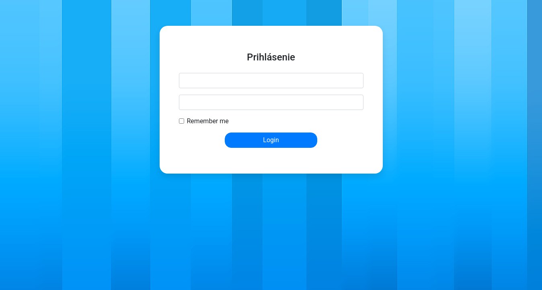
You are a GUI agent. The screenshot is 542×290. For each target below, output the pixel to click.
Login (271, 140)
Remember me (208, 121)
